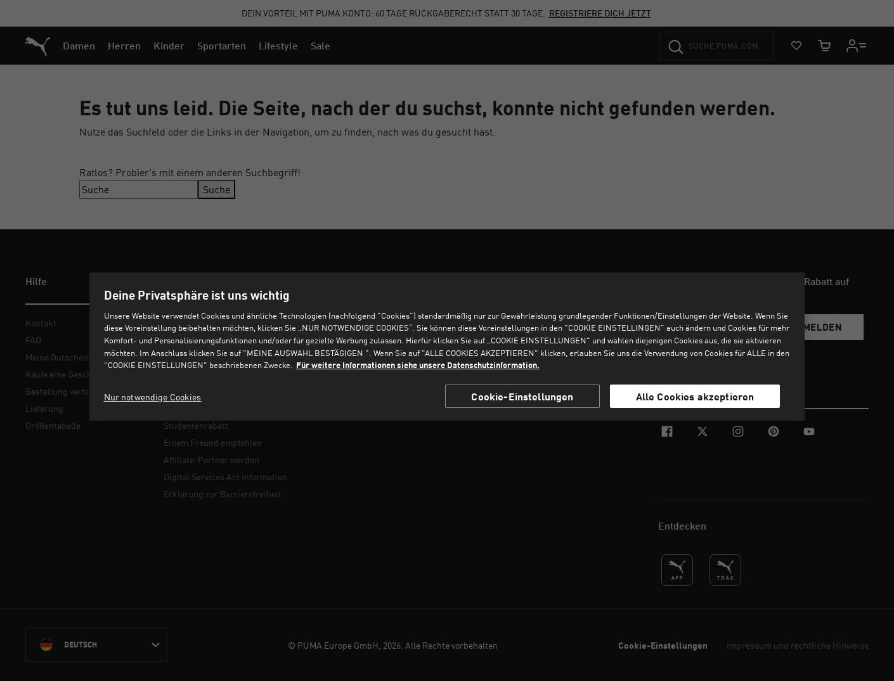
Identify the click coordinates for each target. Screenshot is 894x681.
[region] (447, 346)
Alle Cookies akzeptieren (695, 396)
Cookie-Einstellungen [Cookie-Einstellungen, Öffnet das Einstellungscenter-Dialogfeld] (522, 396)
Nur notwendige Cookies (153, 396)
